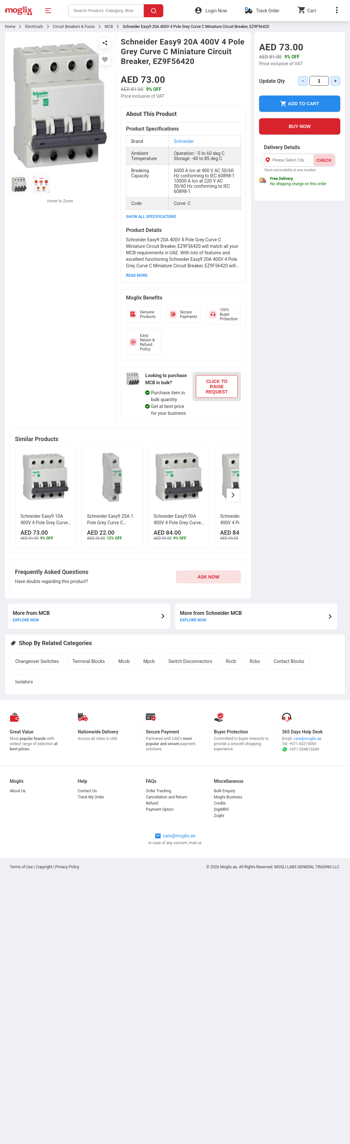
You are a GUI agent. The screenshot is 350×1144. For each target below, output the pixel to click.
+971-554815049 (300, 749)
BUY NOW (299, 126)
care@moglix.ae (307, 738)
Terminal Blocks (88, 661)
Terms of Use (22, 867)
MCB (109, 26)
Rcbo (255, 661)
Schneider (184, 141)
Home (10, 26)
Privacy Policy (67, 867)
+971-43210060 (302, 744)
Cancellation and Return (166, 797)
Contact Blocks (289, 661)
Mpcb (149, 661)
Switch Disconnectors (190, 661)
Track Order (267, 10)
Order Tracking (158, 791)
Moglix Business (228, 797)
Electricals (34, 26)
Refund (152, 803)
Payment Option (159, 809)
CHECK (323, 160)
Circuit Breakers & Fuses (74, 26)
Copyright (44, 867)
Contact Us (87, 791)
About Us (18, 791)
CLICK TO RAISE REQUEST (217, 386)
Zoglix (219, 815)
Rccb (231, 661)
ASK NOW (208, 576)
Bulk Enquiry (224, 791)
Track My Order (91, 797)
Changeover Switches (37, 661)
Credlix (220, 803)
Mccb (124, 661)
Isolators (24, 681)
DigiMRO (221, 809)
